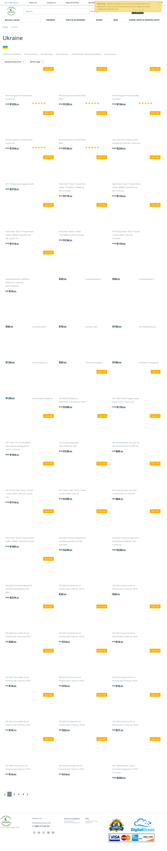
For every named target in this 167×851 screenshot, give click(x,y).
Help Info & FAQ (72, 2)
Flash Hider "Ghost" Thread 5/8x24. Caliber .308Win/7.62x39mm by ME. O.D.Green (126, 187)
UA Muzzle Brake (39, 327)
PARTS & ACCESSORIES (75, 20)
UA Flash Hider (91, 327)
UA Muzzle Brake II (146, 279)
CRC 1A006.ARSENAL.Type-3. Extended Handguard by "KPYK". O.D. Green (125, 769)
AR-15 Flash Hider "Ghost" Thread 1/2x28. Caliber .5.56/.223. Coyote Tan (19, 493)
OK (116, 9)
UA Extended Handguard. (42, 398)
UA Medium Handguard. (149, 362)
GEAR (115, 20)
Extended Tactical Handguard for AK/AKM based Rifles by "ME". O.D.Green (72, 541)
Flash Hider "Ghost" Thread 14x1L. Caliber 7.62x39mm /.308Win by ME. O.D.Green (73, 187)
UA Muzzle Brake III (93, 279)
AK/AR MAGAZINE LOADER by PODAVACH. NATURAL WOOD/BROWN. (18, 282)
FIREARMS (50, 20)
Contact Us (51, 2)
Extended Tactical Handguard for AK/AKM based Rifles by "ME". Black (19, 589)
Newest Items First (14, 62)
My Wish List (93, 2)
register (15, 2)
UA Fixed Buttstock (40, 362)
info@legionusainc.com (41, 822)
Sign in (7, 2)
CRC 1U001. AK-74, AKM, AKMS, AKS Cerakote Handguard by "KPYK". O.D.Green (18, 446)
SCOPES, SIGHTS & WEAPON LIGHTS (144, 20)
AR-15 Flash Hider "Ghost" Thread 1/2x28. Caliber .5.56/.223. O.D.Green (125, 235)
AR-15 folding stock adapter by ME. (20, 184)
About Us (33, 2)
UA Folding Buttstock (147, 327)
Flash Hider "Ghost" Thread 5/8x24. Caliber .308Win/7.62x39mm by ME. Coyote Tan (20, 235)
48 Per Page (36, 62)
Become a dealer (12, 20)
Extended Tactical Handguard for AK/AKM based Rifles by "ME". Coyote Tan (125, 541)
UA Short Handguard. (94, 362)
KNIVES (99, 20)
